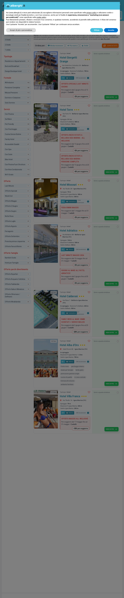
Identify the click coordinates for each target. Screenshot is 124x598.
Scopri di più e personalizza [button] (21, 30)
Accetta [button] (111, 30)
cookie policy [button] (41, 17)
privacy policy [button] (91, 13)
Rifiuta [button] (96, 30)
